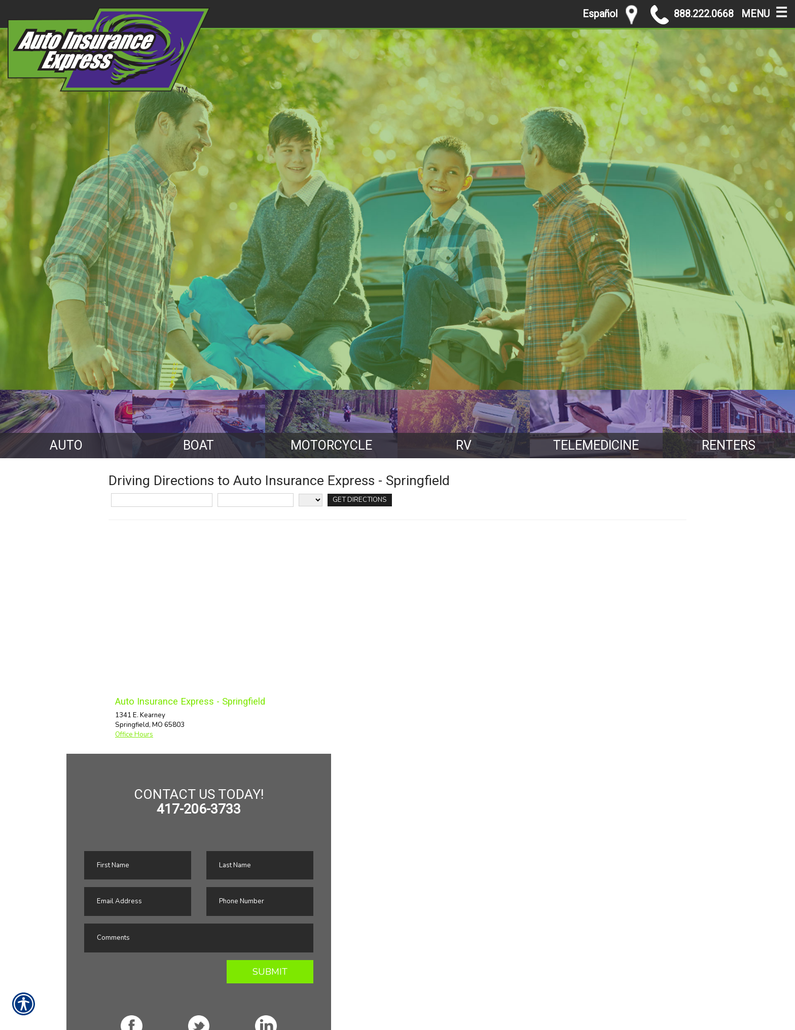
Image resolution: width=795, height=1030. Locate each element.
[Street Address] (161, 500)
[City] (256, 500)
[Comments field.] (199, 938)
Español (600, 14)
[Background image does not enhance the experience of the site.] (66, 424)
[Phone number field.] (259, 901)
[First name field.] (137, 865)
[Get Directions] (360, 500)
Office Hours (134, 734)
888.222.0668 (692, 14)
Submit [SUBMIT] (269, 972)
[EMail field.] (137, 901)
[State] (310, 500)
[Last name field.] (259, 865)
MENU (764, 12)
